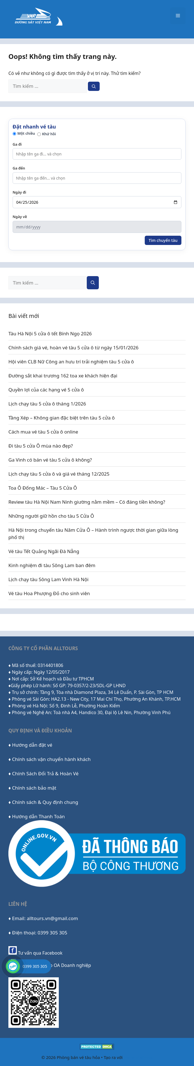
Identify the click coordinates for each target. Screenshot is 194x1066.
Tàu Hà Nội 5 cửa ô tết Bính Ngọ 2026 (50, 333)
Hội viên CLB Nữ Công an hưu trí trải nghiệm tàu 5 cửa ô (71, 361)
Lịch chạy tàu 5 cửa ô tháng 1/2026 (47, 403)
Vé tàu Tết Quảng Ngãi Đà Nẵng (43, 551)
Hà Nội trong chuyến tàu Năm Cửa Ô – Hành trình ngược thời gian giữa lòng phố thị (93, 533)
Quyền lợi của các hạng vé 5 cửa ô (46, 389)
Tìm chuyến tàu (163, 240)
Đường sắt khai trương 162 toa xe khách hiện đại (62, 375)
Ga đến (19, 168)
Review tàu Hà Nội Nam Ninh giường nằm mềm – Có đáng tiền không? (86, 502)
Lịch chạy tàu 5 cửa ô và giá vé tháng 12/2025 (58, 474)
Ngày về (20, 216)
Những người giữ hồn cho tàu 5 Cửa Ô (51, 516)
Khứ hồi (46, 133)
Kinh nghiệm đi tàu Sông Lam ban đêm (51, 565)
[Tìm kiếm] (94, 86)
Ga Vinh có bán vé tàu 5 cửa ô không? (50, 460)
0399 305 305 (35, 966)
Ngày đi (19, 192)
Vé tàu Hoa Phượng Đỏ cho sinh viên (49, 593)
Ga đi (17, 144)
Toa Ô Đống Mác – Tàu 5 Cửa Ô (42, 488)
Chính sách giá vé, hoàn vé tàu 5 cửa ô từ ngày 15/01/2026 (73, 347)
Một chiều (24, 133)
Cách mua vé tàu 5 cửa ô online (43, 431)
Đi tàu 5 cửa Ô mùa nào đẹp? (40, 446)
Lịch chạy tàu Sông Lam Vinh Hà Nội (48, 579)
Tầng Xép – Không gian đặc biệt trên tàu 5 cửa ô (61, 417)
